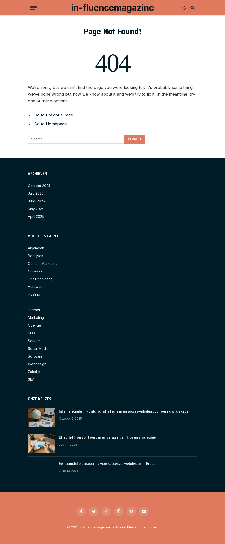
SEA (31, 379)
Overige (34, 325)
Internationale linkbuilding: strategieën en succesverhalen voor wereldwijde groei (124, 411)
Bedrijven (35, 256)
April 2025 (36, 217)
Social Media (38, 348)
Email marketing (40, 279)
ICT (31, 302)
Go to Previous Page (53, 115)
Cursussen (36, 271)
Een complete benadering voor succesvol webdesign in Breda (107, 463)
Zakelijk (34, 372)
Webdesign (37, 364)
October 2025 (39, 186)
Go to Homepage (50, 124)
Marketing (36, 317)
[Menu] (33, 7)
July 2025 (35, 193)
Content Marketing (42, 263)
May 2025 (36, 209)
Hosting (34, 294)
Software (35, 356)
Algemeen (36, 248)
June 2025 (36, 201)
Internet (34, 310)
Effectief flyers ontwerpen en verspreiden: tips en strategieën (108, 437)
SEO (31, 333)
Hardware (36, 287)
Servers (34, 341)
